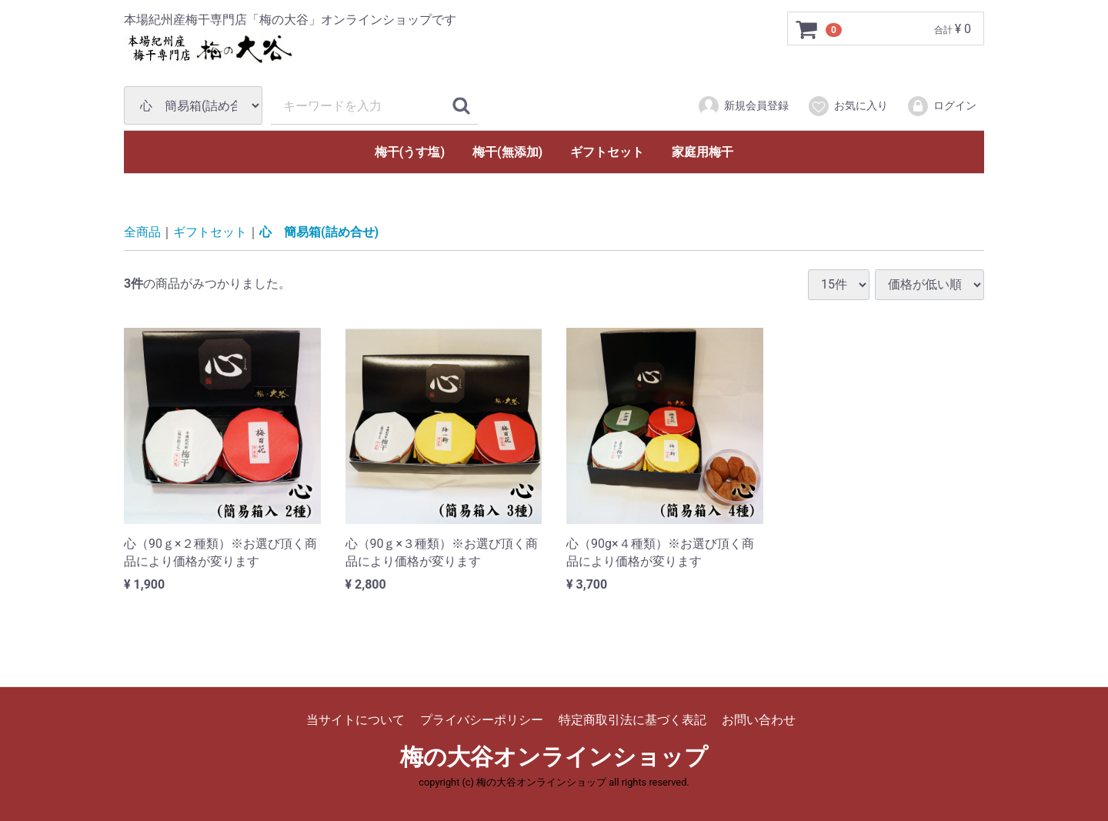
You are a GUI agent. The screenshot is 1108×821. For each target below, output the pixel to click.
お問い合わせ (759, 720)
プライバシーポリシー (481, 720)
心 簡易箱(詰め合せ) (319, 232)
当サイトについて (355, 720)
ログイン (941, 106)
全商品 (142, 232)
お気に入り (847, 106)
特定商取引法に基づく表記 (632, 720)
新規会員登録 (743, 106)
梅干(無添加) (507, 152)
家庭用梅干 (702, 152)
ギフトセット (607, 152)
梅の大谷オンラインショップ (554, 756)
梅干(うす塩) (410, 152)
